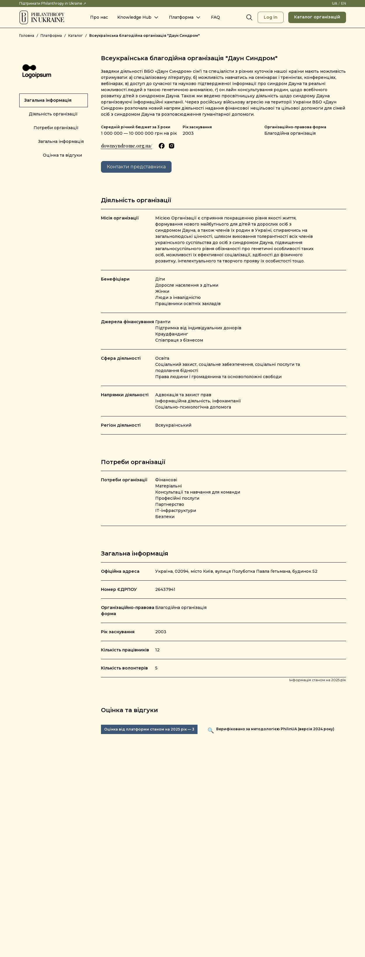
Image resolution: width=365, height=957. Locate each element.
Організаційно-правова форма (295, 127)
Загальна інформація (47, 100)
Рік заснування (197, 127)
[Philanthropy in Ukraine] (41, 17)
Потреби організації (56, 127)
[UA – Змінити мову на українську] (334, 3)
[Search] (249, 17)
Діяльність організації (53, 114)
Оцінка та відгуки (62, 155)
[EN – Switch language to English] (343, 3)
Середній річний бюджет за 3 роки (135, 127)
